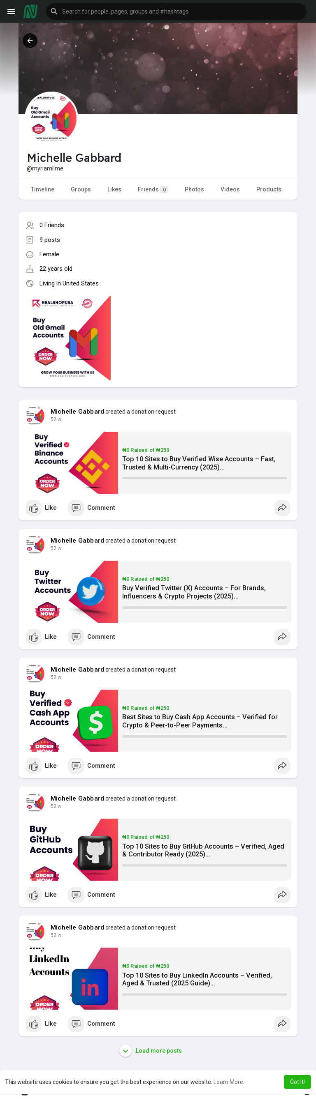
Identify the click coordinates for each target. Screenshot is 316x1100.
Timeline (42, 189)
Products (268, 189)
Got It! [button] (297, 1082)
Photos (194, 189)
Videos (230, 189)
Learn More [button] (228, 1082)
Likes (114, 189)
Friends (153, 189)
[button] (176, 11)
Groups (81, 189)
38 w (56, 419)
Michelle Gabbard (77, 411)
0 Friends (52, 225)
